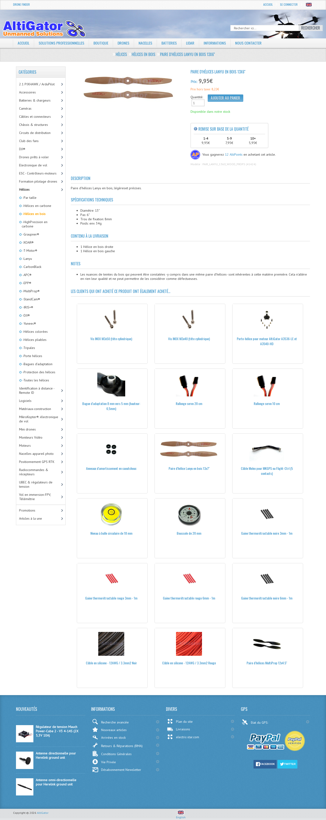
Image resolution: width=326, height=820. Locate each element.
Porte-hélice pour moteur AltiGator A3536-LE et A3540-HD (267, 341)
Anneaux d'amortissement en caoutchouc (111, 468)
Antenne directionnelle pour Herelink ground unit (56, 755)
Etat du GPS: (255, 722)
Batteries (169, 43)
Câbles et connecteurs (35, 116)
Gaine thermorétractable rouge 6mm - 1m (189, 597)
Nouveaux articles (109, 729)
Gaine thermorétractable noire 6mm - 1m (266, 597)
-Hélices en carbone (36, 206)
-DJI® (26, 315)
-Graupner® (30, 234)
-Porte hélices (32, 356)
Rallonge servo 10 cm (267, 403)
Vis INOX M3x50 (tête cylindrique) (111, 338)
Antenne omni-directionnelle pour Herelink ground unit (56, 782)
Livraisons (178, 729)
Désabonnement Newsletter (116, 769)
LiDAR (190, 43)
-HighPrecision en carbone (34, 224)
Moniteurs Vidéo (30, 437)
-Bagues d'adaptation (37, 364)
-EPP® (26, 283)
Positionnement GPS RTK (36, 462)
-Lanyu (27, 258)
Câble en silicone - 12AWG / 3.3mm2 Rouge (189, 662)
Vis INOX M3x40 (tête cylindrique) (189, 338)
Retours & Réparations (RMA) (117, 745)
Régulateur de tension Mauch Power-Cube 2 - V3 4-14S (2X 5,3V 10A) (57, 731)
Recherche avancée (110, 721)
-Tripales (28, 348)
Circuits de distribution (35, 133)
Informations (215, 43)
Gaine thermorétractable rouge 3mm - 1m (111, 597)
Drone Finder (21, 4)
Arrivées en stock (109, 737)
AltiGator (42, 813)
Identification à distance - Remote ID (37, 390)
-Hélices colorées (35, 331)
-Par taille (29, 197)
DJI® (22, 149)
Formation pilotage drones (38, 181)
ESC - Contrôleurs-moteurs (38, 173)
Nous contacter (249, 43)
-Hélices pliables (34, 340)
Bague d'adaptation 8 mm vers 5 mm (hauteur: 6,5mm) (111, 406)
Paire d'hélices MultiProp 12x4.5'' (267, 662)
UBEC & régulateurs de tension (35, 484)
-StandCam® (31, 299)
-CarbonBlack (31, 267)
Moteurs (25, 445)
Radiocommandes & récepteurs (33, 472)
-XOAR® (28, 242)
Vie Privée (104, 762)
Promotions (27, 510)
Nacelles (145, 43)
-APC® (26, 275)
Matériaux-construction (35, 409)
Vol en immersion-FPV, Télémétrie (35, 496)
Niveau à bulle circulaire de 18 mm (111, 533)
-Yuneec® (29, 323)
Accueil (268, 4)
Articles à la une (30, 518)
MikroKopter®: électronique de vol (38, 419)
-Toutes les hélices (35, 380)
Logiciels (25, 401)
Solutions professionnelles (61, 43)
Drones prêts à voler (34, 157)
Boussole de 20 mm (189, 533)
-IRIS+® (27, 307)
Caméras (25, 108)
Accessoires (27, 92)
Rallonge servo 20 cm (189, 403)
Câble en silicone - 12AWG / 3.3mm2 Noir (111, 662)
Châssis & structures (33, 125)
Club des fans (29, 141)
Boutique (100, 43)
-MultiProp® (31, 291)
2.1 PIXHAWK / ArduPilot (37, 84)
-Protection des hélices (38, 372)
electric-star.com (183, 737)
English (181, 815)
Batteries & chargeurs (35, 100)
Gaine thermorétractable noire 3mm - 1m (266, 533)
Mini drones (27, 429)
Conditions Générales (112, 754)
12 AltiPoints (234, 154)
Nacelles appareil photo (36, 453)
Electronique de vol (33, 165)
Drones (123, 43)
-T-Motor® (29, 250)
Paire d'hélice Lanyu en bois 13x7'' (189, 468)
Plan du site (180, 721)
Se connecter (289, 4)
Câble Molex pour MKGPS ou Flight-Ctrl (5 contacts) (267, 471)
